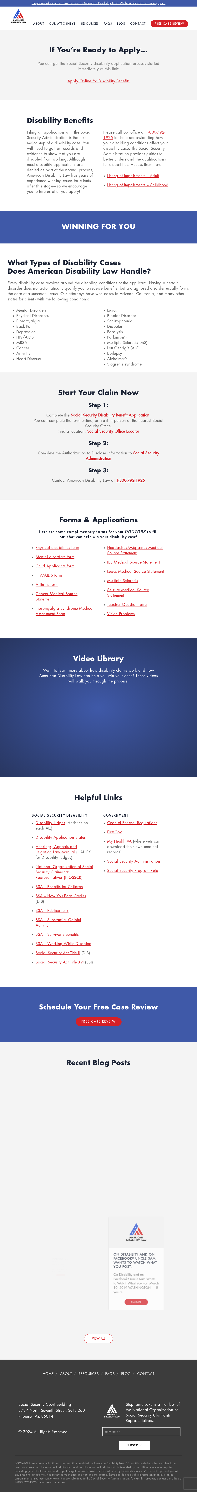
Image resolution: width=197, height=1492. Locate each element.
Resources (88, 1374)
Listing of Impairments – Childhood (137, 185)
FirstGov (114, 832)
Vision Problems (121, 614)
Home (48, 1374)
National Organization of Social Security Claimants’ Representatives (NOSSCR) (64, 872)
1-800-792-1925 (130, 480)
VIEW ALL (98, 1338)
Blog (126, 1374)
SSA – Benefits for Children (59, 887)
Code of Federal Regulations (132, 823)
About (66, 1374)
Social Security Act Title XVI (60, 962)
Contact (145, 1374)
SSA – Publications (52, 911)
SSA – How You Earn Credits (61, 896)
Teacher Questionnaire (127, 605)
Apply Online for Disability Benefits (99, 81)
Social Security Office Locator (113, 431)
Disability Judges (50, 823)
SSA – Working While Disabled (63, 944)
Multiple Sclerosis (122, 581)
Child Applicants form (55, 566)
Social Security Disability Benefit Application (110, 415)
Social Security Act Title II (58, 953)
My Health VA (119, 841)
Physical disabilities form (57, 548)
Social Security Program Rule (132, 871)
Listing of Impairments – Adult (133, 176)
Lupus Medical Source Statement (135, 572)
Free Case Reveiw (98, 1021)
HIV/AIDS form (49, 575)
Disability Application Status (61, 837)
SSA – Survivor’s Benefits (57, 934)
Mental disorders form (55, 557)
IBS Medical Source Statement (133, 562)
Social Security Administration (133, 861)
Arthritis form (47, 585)
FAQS (110, 1374)
